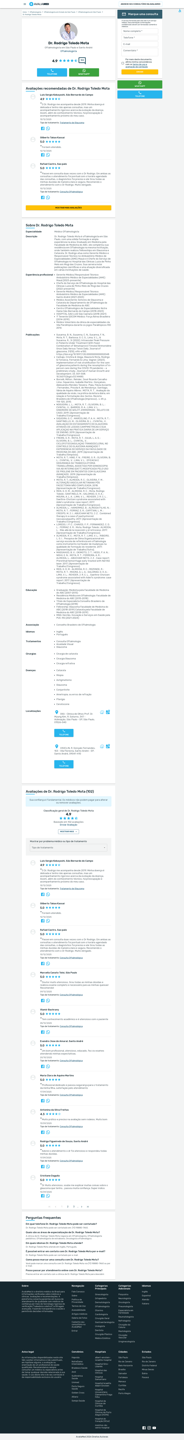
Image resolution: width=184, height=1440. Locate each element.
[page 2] (68, 1207)
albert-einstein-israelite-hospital (103, 1358)
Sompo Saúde (78, 1401)
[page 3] (74, 1207)
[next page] (82, 1207)
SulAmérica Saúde (77, 1377)
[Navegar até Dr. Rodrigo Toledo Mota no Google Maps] (108, 714)
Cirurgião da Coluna (124, 1325)
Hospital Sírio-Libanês (102, 1365)
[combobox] (68, 847)
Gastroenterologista (103, 1322)
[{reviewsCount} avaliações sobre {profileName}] (81, 61)
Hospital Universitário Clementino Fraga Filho (103, 1393)
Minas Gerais (148, 1369)
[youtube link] (154, 1428)
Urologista (100, 1326)
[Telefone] (52, 72)
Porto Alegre (124, 1393)
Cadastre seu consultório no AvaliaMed (78, 1324)
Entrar (75, 1331)
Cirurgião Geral (102, 1318)
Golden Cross (78, 1393)
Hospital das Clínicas (101, 1371)
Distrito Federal (149, 1365)
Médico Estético (102, 1338)
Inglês (145, 1291)
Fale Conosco (78, 1291)
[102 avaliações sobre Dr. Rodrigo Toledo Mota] (82, 61)
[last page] (88, 1207)
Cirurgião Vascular (122, 1336)
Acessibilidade (78, 1310)
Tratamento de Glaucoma (72, 122)
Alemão (145, 1299)
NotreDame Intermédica (77, 1362)
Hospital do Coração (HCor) (102, 1420)
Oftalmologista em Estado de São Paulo (59, 12)
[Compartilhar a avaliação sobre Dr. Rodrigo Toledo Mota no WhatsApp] (48, 128)
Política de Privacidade (77, 1300)
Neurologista (124, 1298)
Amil (74, 1372)
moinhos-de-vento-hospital (102, 1426)
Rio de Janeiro (125, 1361)
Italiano (145, 1303)
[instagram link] (149, 1428)
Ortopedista (100, 1298)
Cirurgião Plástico (103, 1334)
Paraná (145, 1377)
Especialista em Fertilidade (125, 1311)
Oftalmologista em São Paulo (89, 12)
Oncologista (124, 1302)
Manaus (122, 1381)
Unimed (75, 1382)
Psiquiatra (123, 1294)
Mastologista (124, 1331)
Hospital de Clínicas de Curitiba (100, 1403)
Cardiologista (101, 1314)
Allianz (75, 1397)
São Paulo (123, 1357)
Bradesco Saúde (79, 1368)
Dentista (99, 1330)
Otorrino (99, 1310)
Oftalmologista (35, 12)
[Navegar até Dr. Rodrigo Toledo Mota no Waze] (102, 714)
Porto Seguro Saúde (78, 1387)
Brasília (121, 1369)
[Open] (104, 847)
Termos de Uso (79, 1306)
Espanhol (146, 1295)
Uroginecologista (126, 1341)
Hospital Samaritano (100, 1378)
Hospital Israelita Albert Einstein (103, 1384)
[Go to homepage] (39, 4)
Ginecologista (101, 1294)
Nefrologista (124, 1321)
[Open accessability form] (179, 10)
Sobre (74, 1295)
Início (25, 12)
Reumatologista (126, 1317)
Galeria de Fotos (79, 1318)
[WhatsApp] (84, 72)
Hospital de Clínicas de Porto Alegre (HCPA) (103, 1412)
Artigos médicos (79, 1314)
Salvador (122, 1373)
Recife (121, 1389)
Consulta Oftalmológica (71, 192)
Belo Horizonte (125, 1365)
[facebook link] (144, 1428)
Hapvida (75, 1357)
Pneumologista (125, 1306)
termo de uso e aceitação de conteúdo (136, 65)
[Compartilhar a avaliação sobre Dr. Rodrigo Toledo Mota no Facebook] (42, 128)
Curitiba (122, 1385)
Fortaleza (123, 1377)
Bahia (144, 1373)
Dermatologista (102, 1302)
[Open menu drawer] (25, 4)
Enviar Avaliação (68, 824)
